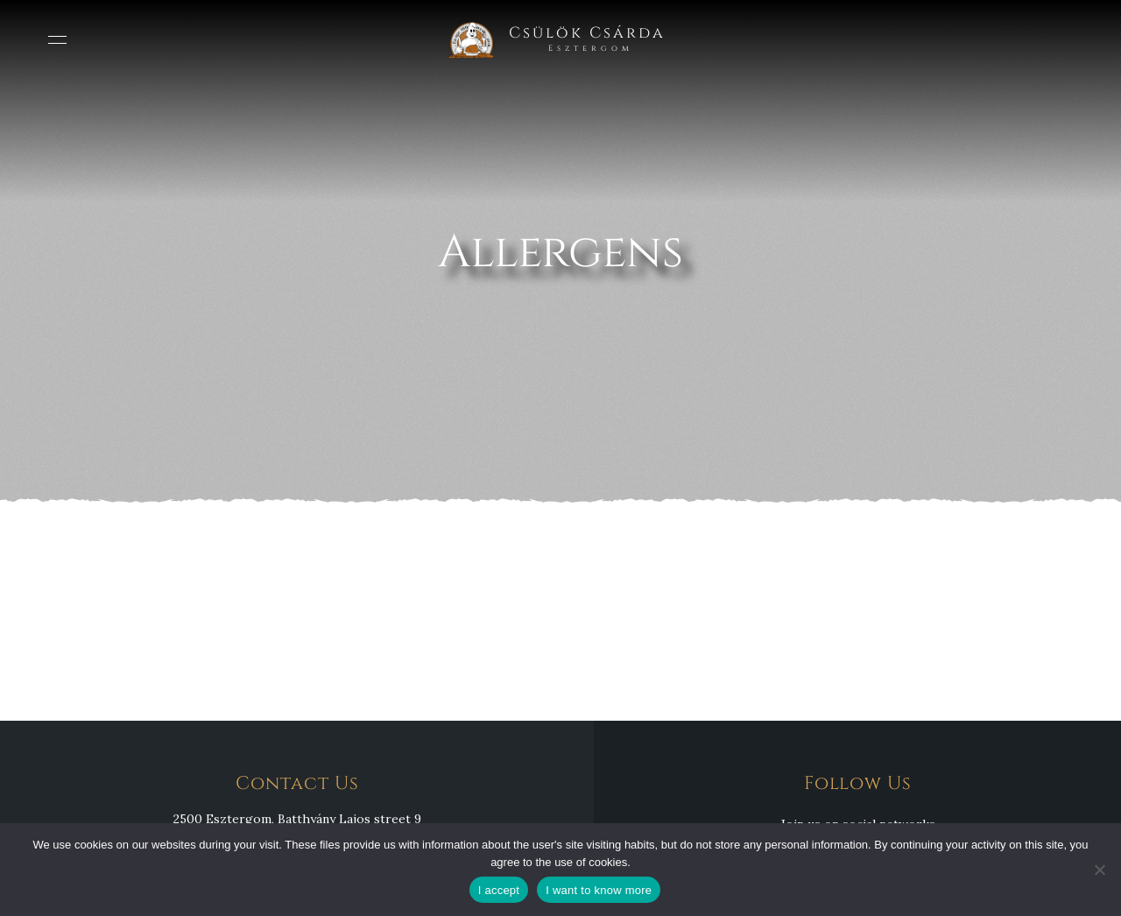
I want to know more (599, 890)
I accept (499, 890)
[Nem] (1099, 869)
